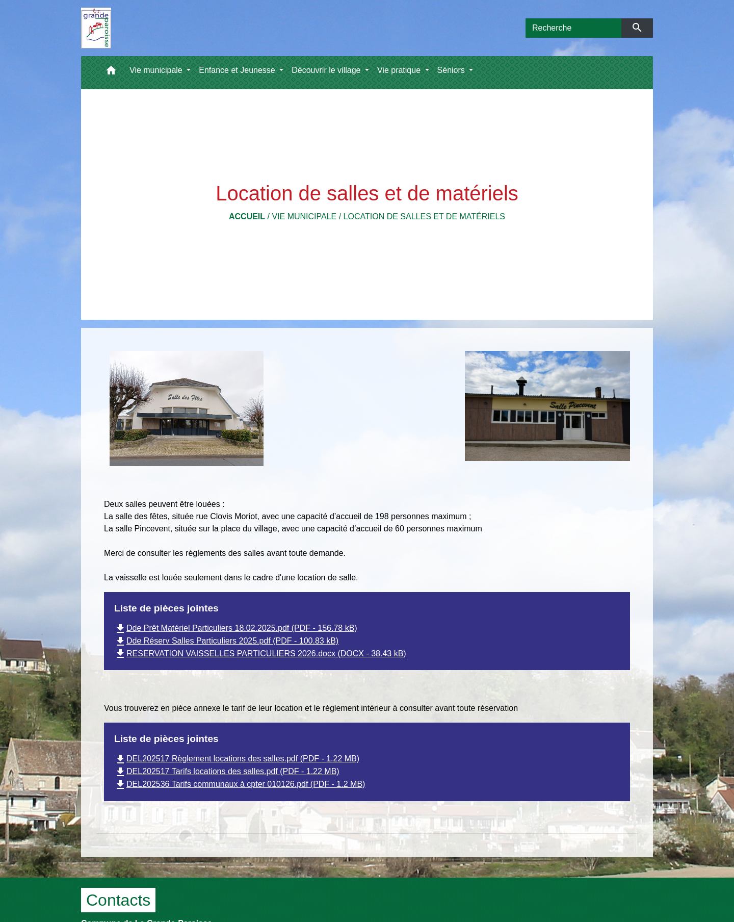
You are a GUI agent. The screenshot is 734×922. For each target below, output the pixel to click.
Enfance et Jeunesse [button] (238, 70)
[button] (111, 72)
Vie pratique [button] (400, 70)
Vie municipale (304, 216)
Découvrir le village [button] (327, 70)
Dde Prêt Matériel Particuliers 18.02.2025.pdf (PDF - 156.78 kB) (235, 628)
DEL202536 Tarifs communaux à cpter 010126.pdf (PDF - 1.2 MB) (239, 784)
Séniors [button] (452, 70)
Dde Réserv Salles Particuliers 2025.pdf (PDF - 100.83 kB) (226, 640)
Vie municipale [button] (157, 70)
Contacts (118, 900)
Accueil (247, 216)
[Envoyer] (637, 28)
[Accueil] (96, 28)
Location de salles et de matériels (424, 216)
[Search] (573, 28)
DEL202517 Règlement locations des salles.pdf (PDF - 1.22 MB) (236, 758)
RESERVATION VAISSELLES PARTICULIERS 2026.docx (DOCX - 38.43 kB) (260, 653)
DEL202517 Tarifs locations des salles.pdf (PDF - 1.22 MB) (226, 771)
